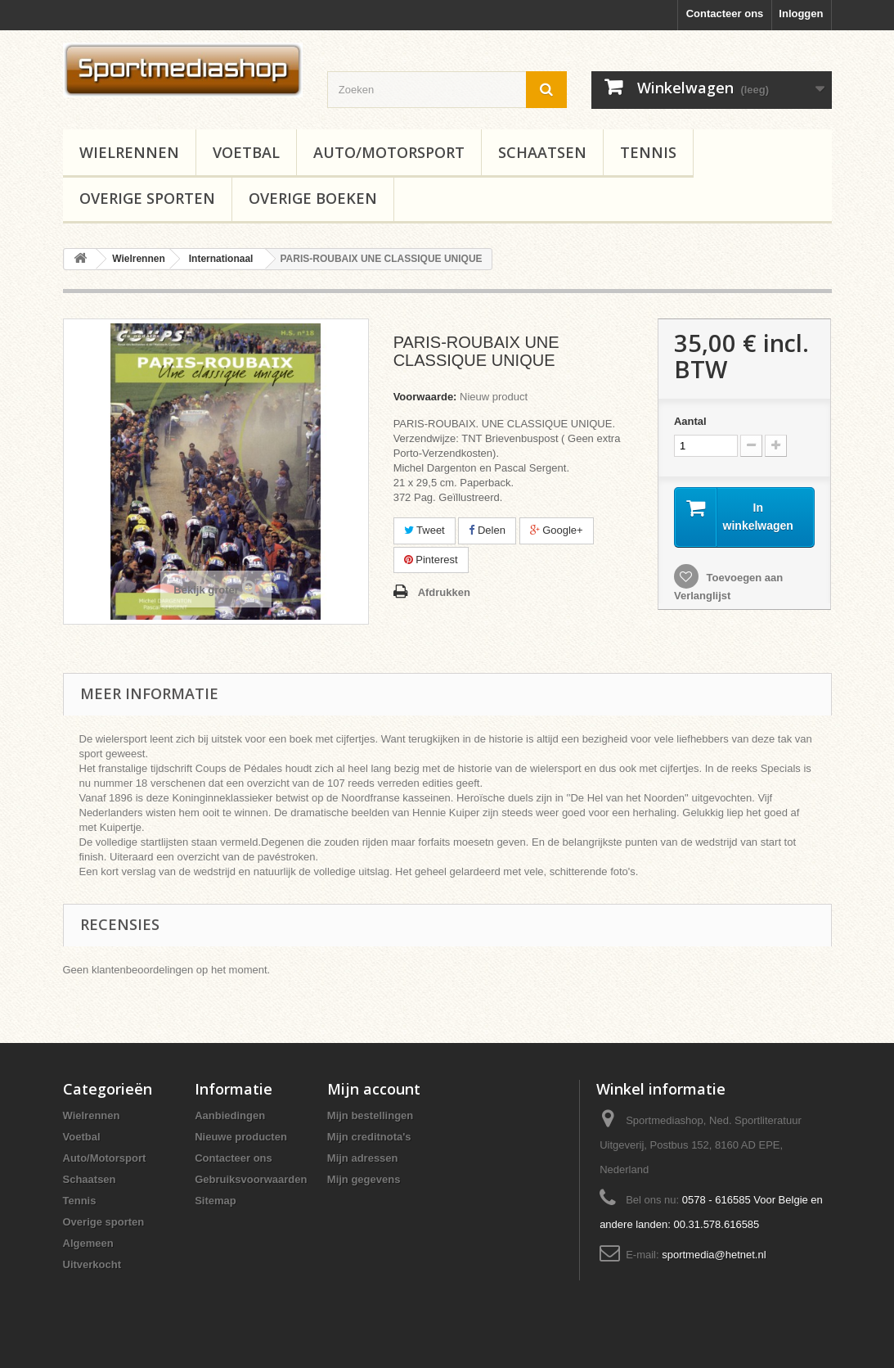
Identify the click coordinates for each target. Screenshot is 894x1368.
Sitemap (215, 1200)
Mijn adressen (362, 1158)
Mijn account (373, 1089)
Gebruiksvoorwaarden (251, 1179)
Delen (487, 530)
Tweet (424, 530)
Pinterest (431, 559)
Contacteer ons (725, 13)
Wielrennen (129, 152)
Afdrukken (444, 592)
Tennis (648, 152)
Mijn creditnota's (369, 1137)
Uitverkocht (92, 1264)
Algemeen (88, 1243)
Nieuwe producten (241, 1137)
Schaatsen (542, 152)
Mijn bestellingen (370, 1115)
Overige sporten (147, 198)
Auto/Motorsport (389, 152)
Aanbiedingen (230, 1115)
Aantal (690, 421)
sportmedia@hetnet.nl (714, 1254)
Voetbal (246, 152)
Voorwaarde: (425, 397)
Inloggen (801, 13)
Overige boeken (313, 198)
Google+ (556, 530)
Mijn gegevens (364, 1179)
